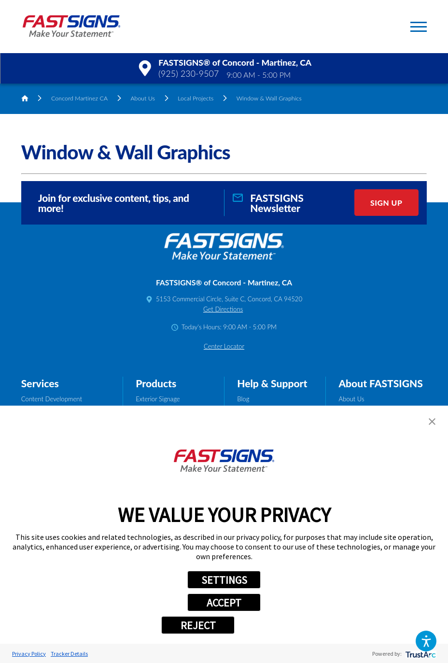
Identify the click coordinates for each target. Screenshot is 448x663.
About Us (142, 98)
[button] (426, 641)
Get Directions (223, 309)
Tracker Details (69, 653)
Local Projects (195, 98)
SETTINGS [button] (224, 580)
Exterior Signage (158, 399)
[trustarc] (420, 654)
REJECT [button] (198, 625)
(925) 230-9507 (188, 74)
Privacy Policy (29, 653)
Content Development (51, 399)
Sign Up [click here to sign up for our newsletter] (386, 202)
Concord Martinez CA (79, 98)
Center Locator (224, 346)
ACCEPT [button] (224, 602)
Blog (243, 399)
